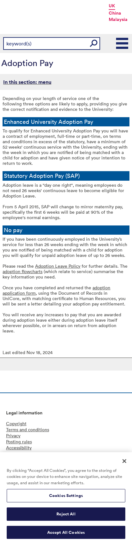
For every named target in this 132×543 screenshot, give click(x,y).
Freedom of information (30, 454)
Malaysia (118, 19)
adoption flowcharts (22, 271)
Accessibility (19, 448)
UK (112, 6)
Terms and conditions (27, 429)
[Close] (124, 463)
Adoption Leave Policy (57, 266)
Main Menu (122, 43)
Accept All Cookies (66, 535)
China (115, 13)
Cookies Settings (66, 498)
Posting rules (19, 442)
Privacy (13, 435)
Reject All (65, 516)
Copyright (16, 423)
